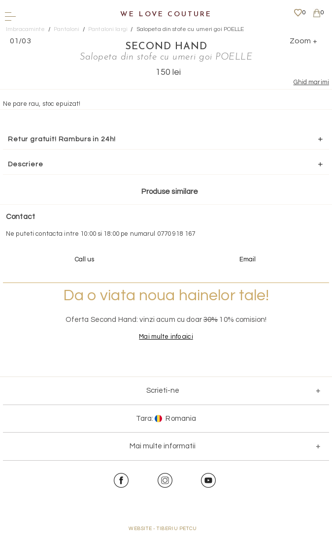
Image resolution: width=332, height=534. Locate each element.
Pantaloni (66, 29)
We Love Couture (165, 14)
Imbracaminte (25, 29)
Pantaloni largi (108, 29)
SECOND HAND (166, 47)
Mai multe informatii (163, 446)
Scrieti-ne (162, 390)
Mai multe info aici (166, 336)
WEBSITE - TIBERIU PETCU (163, 528)
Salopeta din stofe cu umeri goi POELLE (190, 29)
